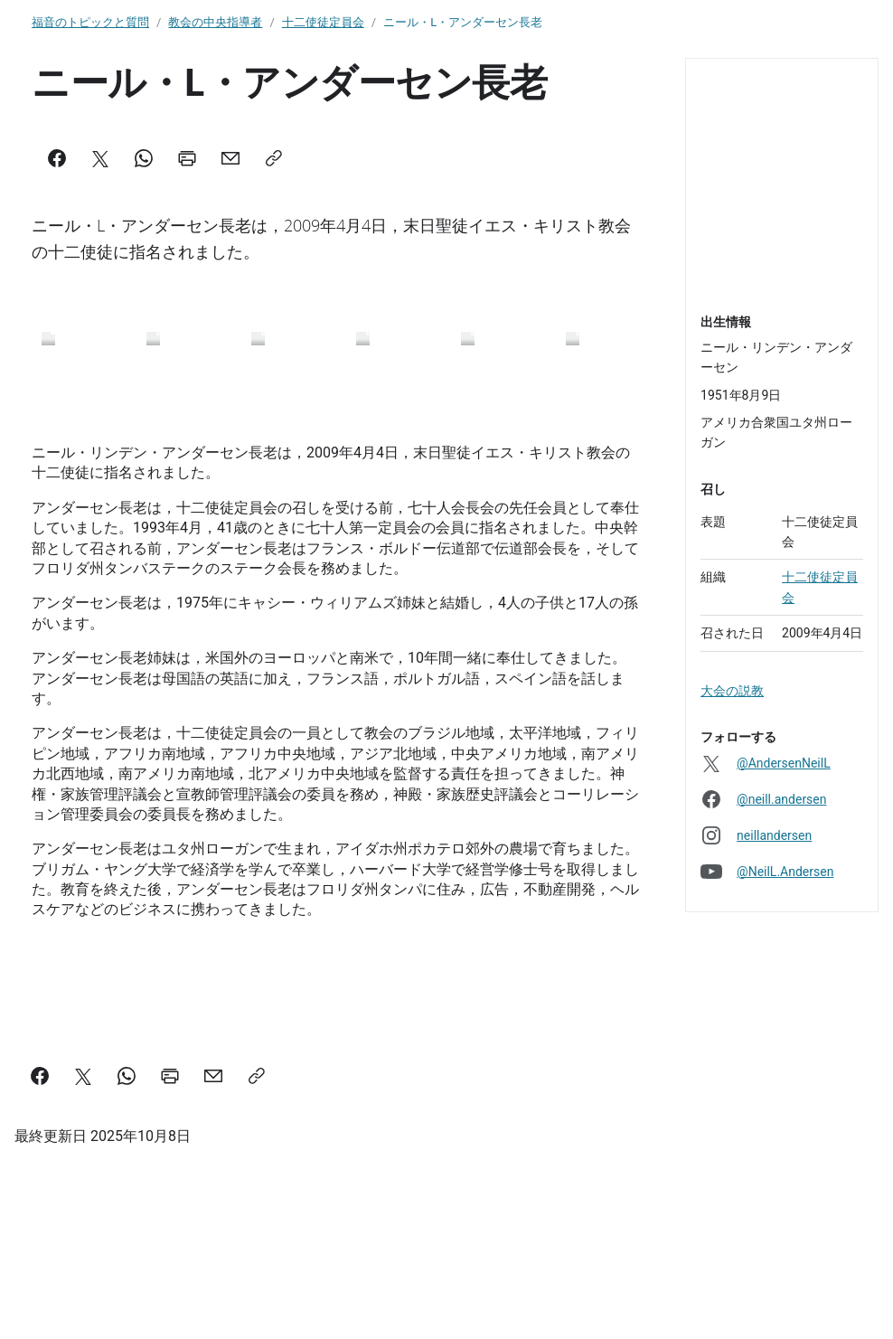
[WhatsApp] (144, 158)
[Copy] (274, 158)
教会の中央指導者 (215, 22)
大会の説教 (732, 691)
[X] (100, 158)
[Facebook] (57, 158)
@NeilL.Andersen (785, 871)
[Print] (187, 158)
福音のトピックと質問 (90, 22)
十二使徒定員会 (323, 22)
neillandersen (774, 835)
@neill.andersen (781, 799)
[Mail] (230, 158)
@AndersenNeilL (784, 763)
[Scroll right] (619, 378)
